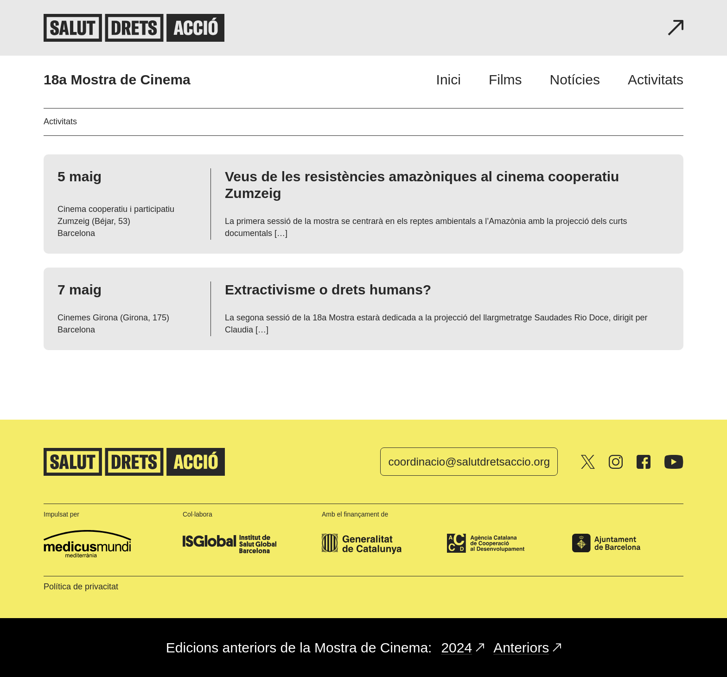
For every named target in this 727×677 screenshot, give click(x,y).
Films (505, 79)
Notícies (575, 79)
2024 (462, 648)
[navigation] (559, 79)
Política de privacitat (81, 586)
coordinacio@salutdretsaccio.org (469, 461)
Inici (448, 79)
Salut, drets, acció (134, 28)
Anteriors (527, 648)
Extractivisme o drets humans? (328, 289)
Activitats (655, 79)
